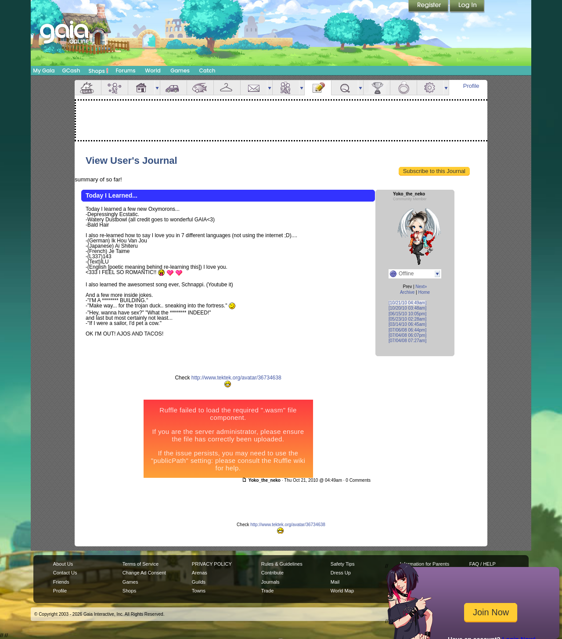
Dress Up (341, 572)
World (153, 70)
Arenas (199, 572)
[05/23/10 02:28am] (407, 319)
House (141, 87)
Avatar (114, 87)
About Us (63, 564)
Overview (88, 87)
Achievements (377, 87)
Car (173, 87)
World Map (342, 590)
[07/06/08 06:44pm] (407, 330)
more (157, 87)
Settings (430, 87)
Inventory (227, 87)
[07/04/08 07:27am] (407, 340)
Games (180, 70)
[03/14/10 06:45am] (407, 324)
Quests (344, 87)
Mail (254, 87)
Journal (318, 87)
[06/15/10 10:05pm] (407, 313)
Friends (286, 87)
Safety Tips (343, 564)
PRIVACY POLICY (212, 564)
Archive (407, 292)
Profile (471, 86)
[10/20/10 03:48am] (407, 308)
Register (429, 6)
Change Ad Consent (144, 572)
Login (467, 6)
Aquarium (200, 87)
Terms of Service (140, 564)
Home (424, 292)
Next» (421, 286)
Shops (98, 70)
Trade (267, 590)
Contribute (272, 572)
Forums (125, 70)
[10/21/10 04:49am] (407, 302)
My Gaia (43, 70)
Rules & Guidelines (282, 564)
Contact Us (65, 572)
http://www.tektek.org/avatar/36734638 (236, 378)
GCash (71, 70)
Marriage (403, 87)
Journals (270, 582)
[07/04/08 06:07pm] (407, 335)
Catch (207, 70)
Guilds (198, 582)
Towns (198, 590)
